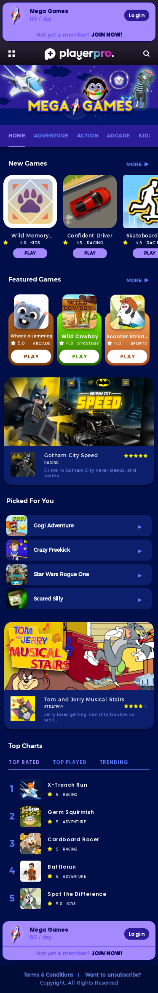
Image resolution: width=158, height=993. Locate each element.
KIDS (145, 135)
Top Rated (24, 763)
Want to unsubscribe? (113, 974)
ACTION (88, 135)
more (134, 164)
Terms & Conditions (48, 974)
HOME (16, 135)
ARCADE (118, 135)
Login (137, 15)
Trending (114, 763)
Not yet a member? (79, 34)
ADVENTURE (51, 135)
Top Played (70, 763)
